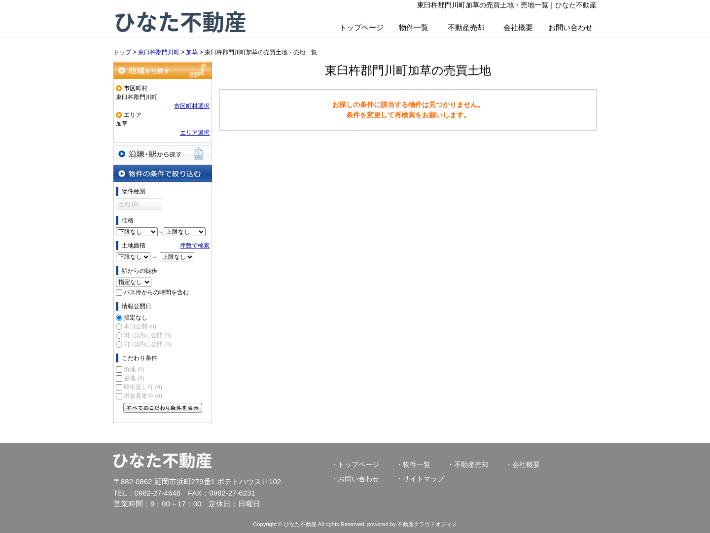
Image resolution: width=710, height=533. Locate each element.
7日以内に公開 (147, 344)
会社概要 (518, 27)
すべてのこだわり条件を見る (162, 408)
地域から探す (162, 70)
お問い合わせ (570, 27)
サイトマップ (423, 479)
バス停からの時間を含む (156, 292)
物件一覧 (413, 27)
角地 (134, 369)
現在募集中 (143, 395)
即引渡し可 (143, 387)
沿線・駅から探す (162, 153)
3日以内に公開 (147, 335)
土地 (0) (128, 204)
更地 (134, 378)
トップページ (361, 27)
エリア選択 (195, 132)
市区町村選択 (192, 106)
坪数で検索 (195, 245)
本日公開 (140, 326)
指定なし (135, 317)
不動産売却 (466, 27)
